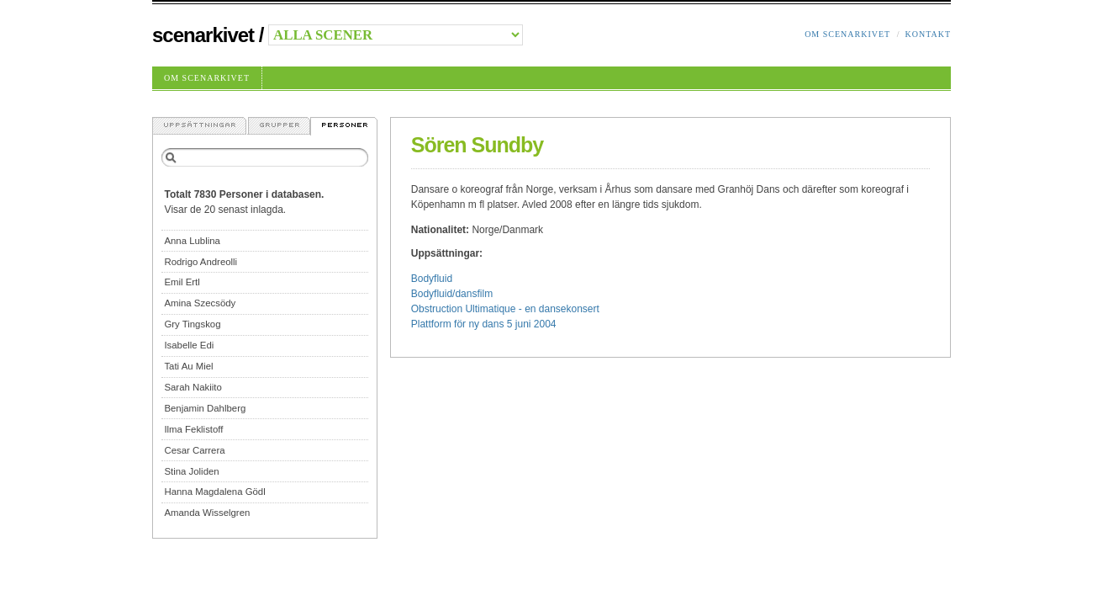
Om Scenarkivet (847, 34)
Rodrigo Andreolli (200, 262)
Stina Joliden (191, 471)
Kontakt (928, 34)
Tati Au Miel (188, 366)
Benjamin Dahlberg (204, 408)
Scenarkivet (203, 35)
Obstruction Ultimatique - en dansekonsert (505, 309)
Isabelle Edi (189, 345)
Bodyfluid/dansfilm (452, 294)
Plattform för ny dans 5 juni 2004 (484, 324)
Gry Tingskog (192, 324)
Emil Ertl (181, 282)
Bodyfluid (431, 278)
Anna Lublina (192, 241)
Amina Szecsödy (199, 303)
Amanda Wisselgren (207, 513)
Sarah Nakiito (192, 387)
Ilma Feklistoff (193, 429)
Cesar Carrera (194, 450)
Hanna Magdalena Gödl (214, 491)
